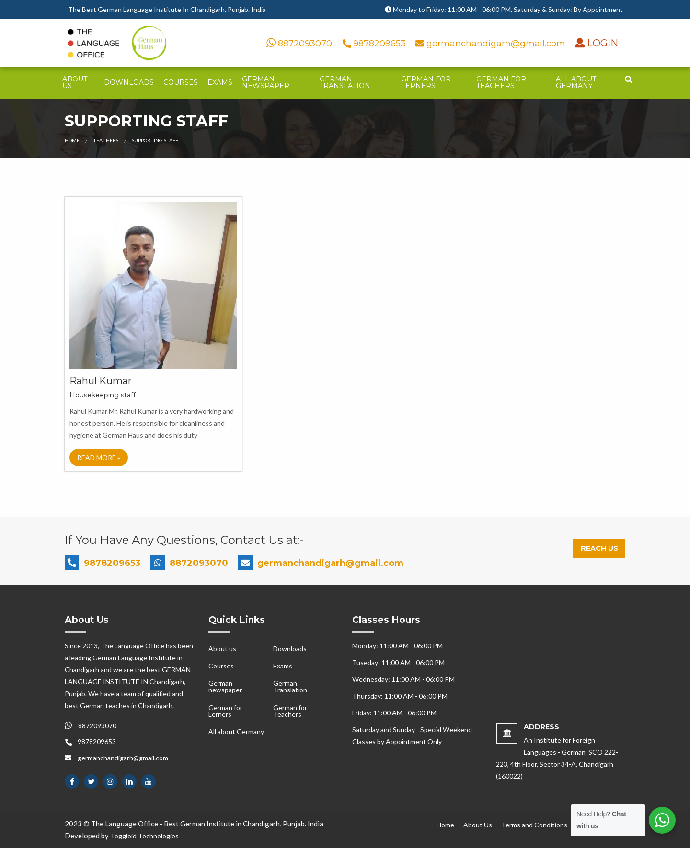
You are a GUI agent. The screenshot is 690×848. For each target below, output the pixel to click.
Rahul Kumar (100, 380)
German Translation (345, 82)
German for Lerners (426, 82)
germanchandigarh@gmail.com (491, 43)
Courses (180, 82)
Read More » (98, 457)
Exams (219, 82)
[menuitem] (78, 83)
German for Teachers (501, 82)
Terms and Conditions (534, 825)
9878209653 (375, 43)
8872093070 (299, 43)
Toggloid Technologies (144, 836)
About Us (477, 825)
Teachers (105, 140)
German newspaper (265, 82)
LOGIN (601, 43)
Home (72, 140)
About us (74, 82)
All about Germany (576, 82)
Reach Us (599, 548)
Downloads (129, 82)
